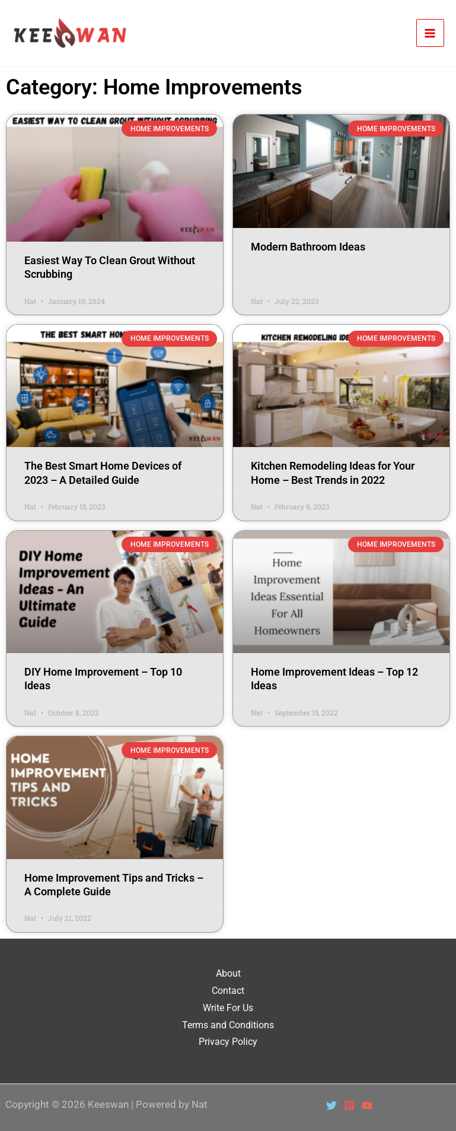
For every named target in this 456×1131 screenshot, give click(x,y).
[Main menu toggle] (430, 33)
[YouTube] (367, 1105)
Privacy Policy (228, 1041)
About (228, 973)
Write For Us (228, 1007)
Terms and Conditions (228, 1025)
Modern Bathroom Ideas (308, 246)
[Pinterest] (349, 1105)
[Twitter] (331, 1105)
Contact (228, 990)
